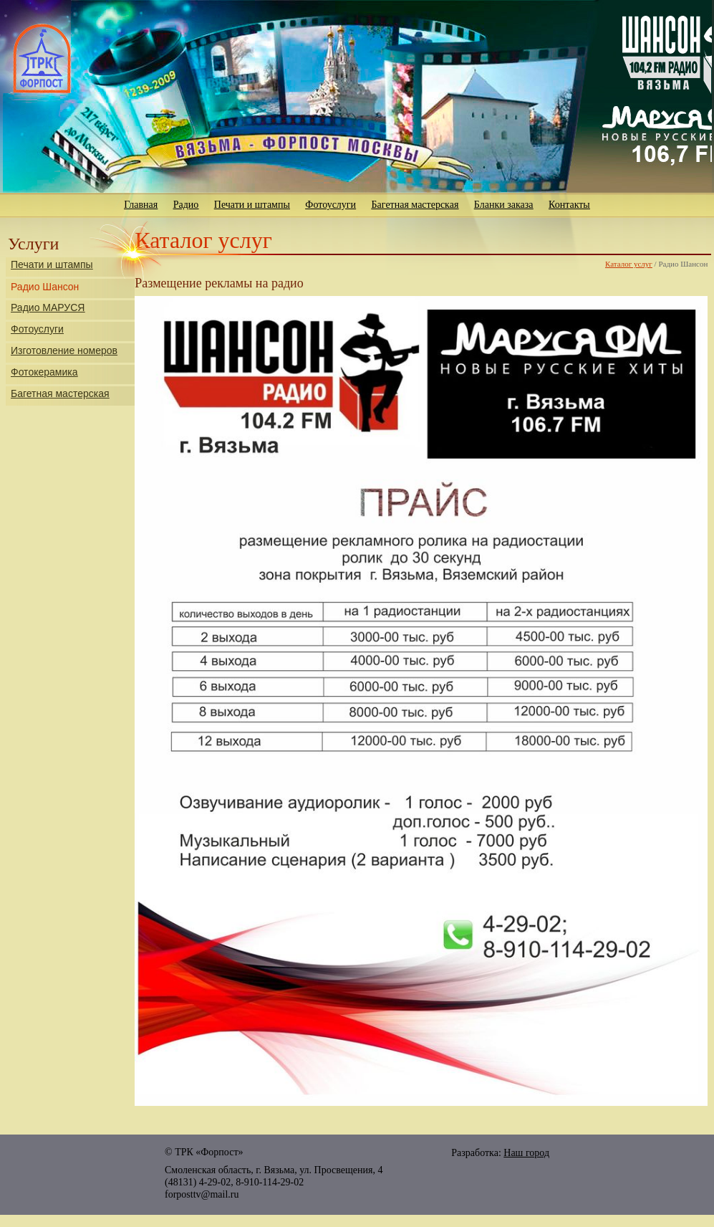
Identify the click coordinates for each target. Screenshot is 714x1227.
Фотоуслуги (330, 204)
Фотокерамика (44, 372)
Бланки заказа (504, 204)
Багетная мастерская (415, 204)
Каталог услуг (628, 263)
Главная (141, 204)
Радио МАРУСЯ (48, 307)
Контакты (569, 204)
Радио (186, 204)
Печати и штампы (252, 204)
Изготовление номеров (64, 350)
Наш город (526, 1152)
